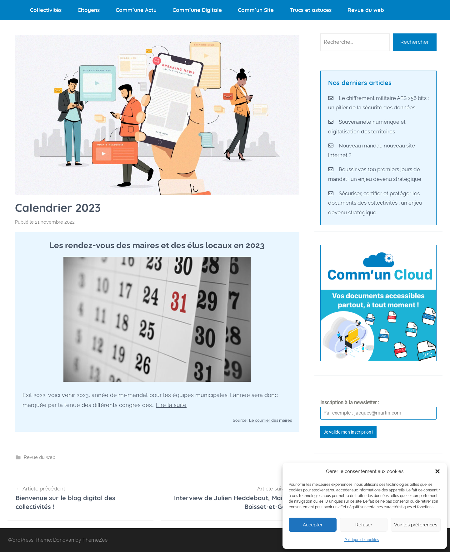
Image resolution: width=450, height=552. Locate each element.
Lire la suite (171, 405)
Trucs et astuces (311, 10)
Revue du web (366, 10)
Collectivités (46, 10)
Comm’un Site (256, 10)
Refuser (363, 525)
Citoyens (89, 10)
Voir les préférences (415, 525)
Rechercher (414, 42)
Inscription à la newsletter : (349, 402)
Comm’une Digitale (197, 10)
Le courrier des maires (270, 420)
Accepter (312, 525)
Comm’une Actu (136, 10)
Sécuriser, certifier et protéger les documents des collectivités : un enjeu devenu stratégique (375, 203)
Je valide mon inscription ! (348, 432)
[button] (437, 471)
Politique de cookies (361, 540)
